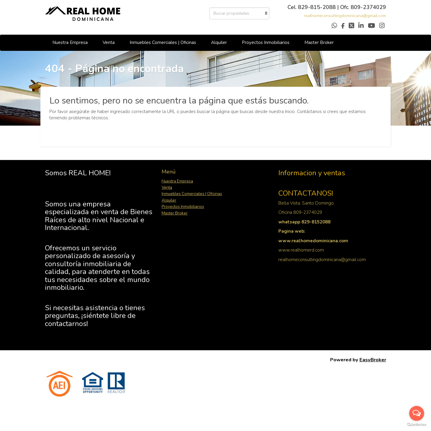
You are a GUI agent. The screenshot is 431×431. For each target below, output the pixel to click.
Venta (109, 42)
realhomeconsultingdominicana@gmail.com (345, 16)
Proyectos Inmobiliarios (265, 42)
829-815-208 (315, 7)
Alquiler (219, 42)
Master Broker (319, 42)
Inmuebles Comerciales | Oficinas (163, 42)
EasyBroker (372, 359)
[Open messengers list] (416, 413)
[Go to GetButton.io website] (416, 425)
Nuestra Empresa (70, 42)
